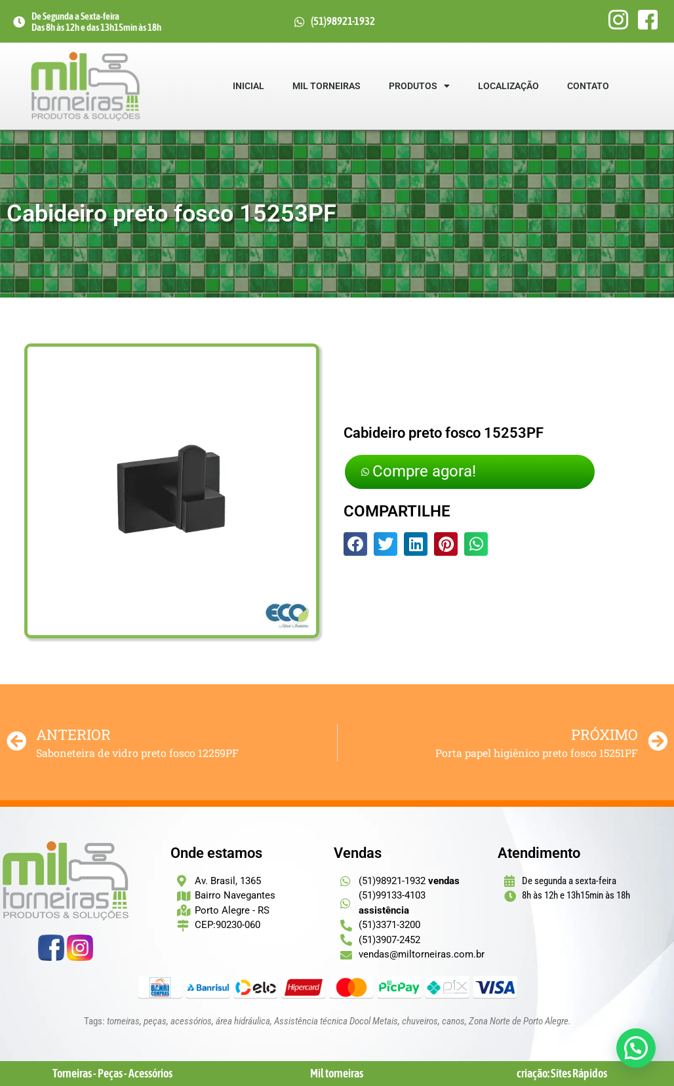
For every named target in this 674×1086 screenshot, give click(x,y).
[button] (355, 544)
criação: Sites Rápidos (562, 1073)
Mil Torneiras (327, 86)
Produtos (419, 86)
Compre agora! (424, 471)
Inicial (249, 86)
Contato (589, 86)
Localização (509, 86)
